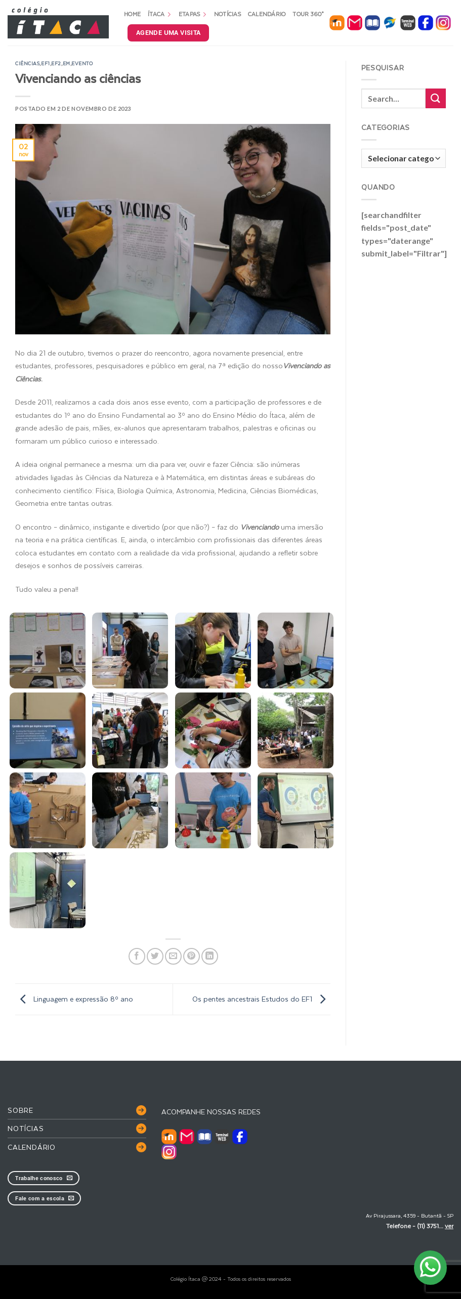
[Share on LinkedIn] (209, 956)
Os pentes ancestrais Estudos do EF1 (261, 999)
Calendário (267, 14)
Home (132, 14)
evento (82, 63)
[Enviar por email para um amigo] (173, 956)
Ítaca (160, 14)
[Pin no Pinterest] (191, 956)
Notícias (227, 14)
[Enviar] (436, 98)
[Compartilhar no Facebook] (137, 956)
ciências (27, 63)
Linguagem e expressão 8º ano (74, 999)
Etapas (193, 14)
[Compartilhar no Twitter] (155, 956)
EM (66, 63)
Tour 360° (307, 14)
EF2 (56, 63)
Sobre (20, 1110)
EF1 (45, 63)
